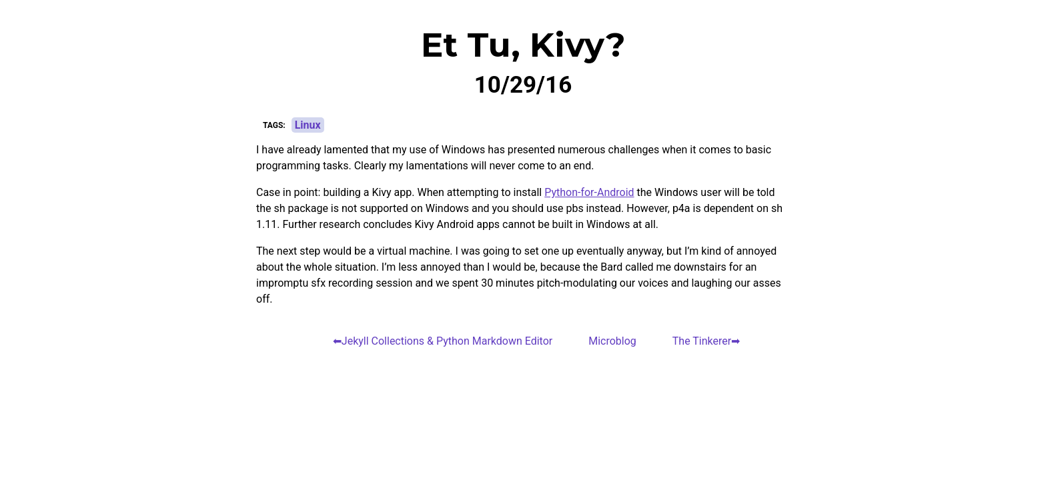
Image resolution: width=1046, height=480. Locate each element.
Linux (308, 125)
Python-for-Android (589, 192)
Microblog (612, 341)
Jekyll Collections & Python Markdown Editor (447, 341)
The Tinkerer (701, 341)
